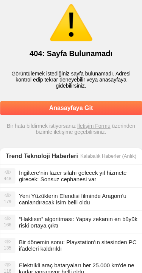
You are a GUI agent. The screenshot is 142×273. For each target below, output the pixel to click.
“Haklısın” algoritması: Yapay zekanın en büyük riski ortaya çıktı (78, 222)
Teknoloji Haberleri (51, 156)
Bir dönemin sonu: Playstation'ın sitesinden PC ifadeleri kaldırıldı (78, 245)
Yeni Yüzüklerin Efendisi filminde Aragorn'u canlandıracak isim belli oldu (72, 199)
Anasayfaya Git (71, 108)
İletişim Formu (94, 126)
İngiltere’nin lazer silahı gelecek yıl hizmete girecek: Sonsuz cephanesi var (72, 175)
